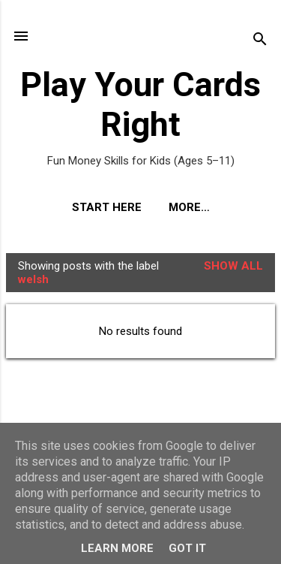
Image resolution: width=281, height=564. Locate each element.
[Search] (260, 41)
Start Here (107, 207)
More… (189, 207)
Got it (187, 548)
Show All (233, 266)
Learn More (117, 548)
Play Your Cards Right (140, 104)
